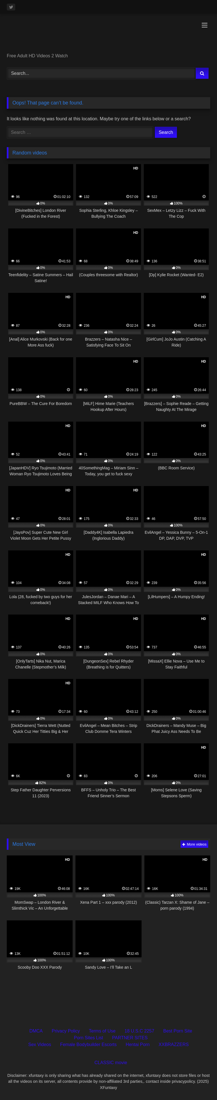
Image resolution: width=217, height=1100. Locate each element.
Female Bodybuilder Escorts (88, 1044)
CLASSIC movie (110, 1062)
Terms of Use (102, 1031)
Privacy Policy (66, 1031)
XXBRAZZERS (174, 1044)
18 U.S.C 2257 (139, 1031)
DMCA (36, 1031)
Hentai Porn (138, 1044)
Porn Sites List (88, 1037)
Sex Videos (39, 1044)
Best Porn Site (177, 1031)
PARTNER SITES (130, 1037)
